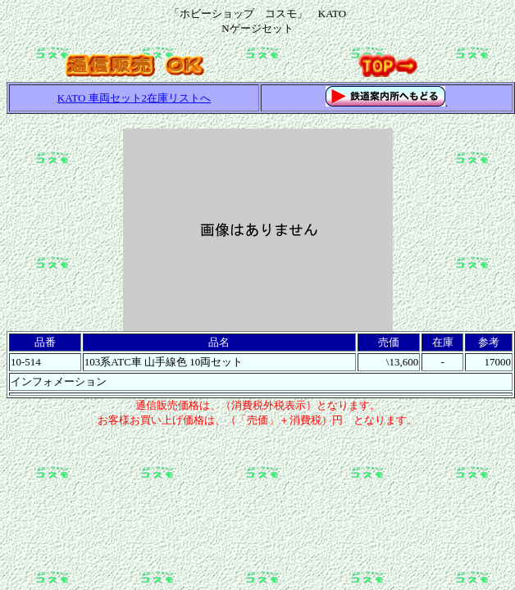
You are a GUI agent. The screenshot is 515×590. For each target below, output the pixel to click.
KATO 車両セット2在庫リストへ (134, 98)
